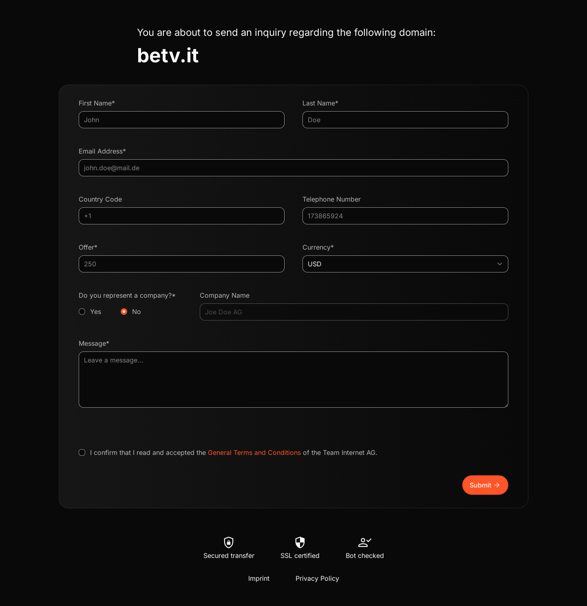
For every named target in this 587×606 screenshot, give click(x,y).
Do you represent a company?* (130, 303)
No (136, 311)
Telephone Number (331, 199)
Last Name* (320, 103)
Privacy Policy (317, 578)
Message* (94, 343)
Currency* (318, 247)
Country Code (100, 199)
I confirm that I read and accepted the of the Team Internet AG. (233, 452)
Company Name (224, 295)
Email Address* (102, 151)
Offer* (88, 247)
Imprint (258, 578)
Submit (485, 485)
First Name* (97, 103)
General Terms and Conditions (254, 452)
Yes (95, 311)
